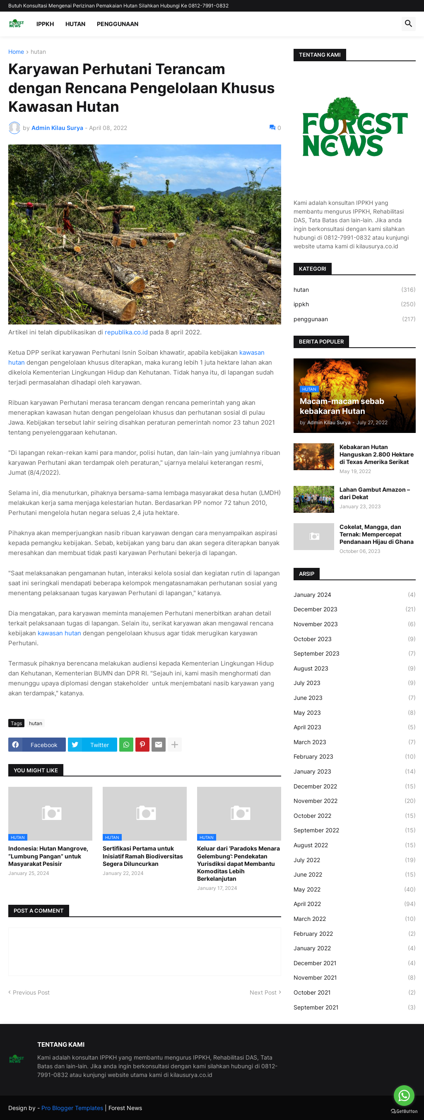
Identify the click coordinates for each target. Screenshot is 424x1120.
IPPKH (45, 23)
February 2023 (355, 756)
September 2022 (355, 830)
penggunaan (355, 319)
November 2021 (355, 977)
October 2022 (355, 816)
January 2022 (355, 948)
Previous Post (31, 992)
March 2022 (355, 919)
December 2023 (355, 609)
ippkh (355, 304)
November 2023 (355, 624)
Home (16, 52)
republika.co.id (126, 332)
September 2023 (355, 653)
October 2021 (355, 992)
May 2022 (355, 889)
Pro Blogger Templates (72, 1107)
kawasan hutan (60, 633)
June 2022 (355, 874)
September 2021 (355, 1007)
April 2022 (355, 904)
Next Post (263, 992)
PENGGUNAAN (117, 23)
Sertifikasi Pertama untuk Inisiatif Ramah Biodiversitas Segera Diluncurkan (143, 856)
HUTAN (75, 23)
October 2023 (355, 639)
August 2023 (355, 668)
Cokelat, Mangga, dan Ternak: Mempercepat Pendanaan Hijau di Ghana (377, 534)
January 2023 (355, 771)
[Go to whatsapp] (404, 1095)
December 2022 (355, 786)
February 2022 (355, 934)
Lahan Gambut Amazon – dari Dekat (375, 493)
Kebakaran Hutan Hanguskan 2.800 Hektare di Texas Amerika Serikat (377, 454)
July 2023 (355, 683)
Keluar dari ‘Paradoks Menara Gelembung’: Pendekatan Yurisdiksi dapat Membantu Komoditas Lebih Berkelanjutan (238, 863)
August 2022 (355, 845)
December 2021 (355, 963)
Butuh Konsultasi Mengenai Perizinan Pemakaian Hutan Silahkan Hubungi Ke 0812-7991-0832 (118, 5)
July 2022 (355, 860)
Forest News (125, 1107)
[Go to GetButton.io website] (404, 1111)
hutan (38, 52)
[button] (409, 24)
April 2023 (355, 727)
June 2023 (355, 698)
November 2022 (355, 801)
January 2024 (355, 595)
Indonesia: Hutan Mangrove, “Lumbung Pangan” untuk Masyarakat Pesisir (48, 856)
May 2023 (355, 713)
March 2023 (355, 742)
